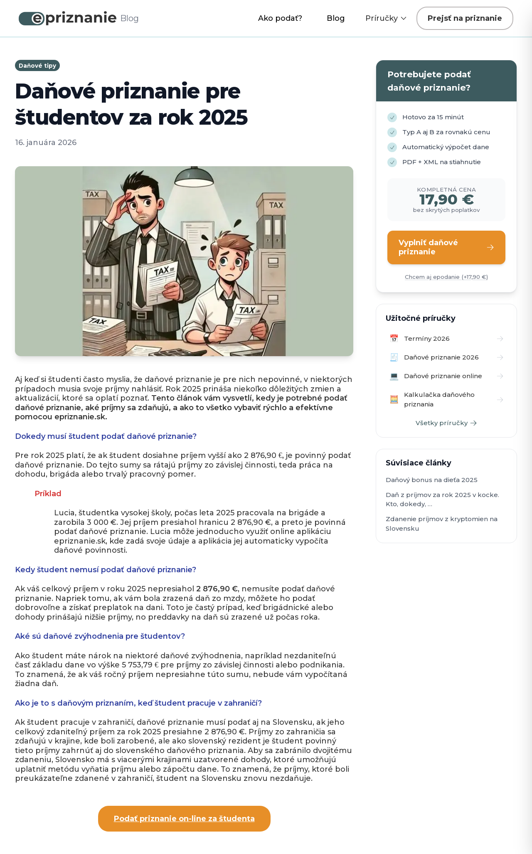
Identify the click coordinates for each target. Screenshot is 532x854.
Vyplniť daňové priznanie (446, 247)
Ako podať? (280, 18)
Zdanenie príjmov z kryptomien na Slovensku (442, 523)
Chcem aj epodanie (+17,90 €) (446, 276)
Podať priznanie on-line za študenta (184, 818)
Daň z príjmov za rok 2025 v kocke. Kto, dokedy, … (442, 499)
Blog (336, 18)
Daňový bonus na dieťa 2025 (432, 480)
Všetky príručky (446, 423)
